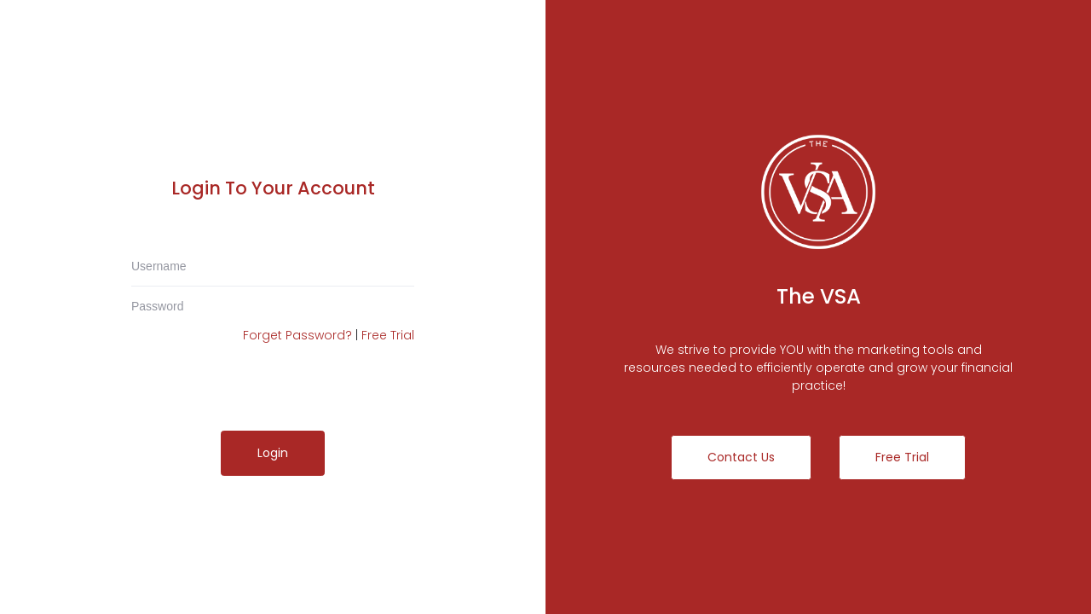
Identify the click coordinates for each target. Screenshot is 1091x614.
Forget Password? (297, 335)
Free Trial (387, 335)
